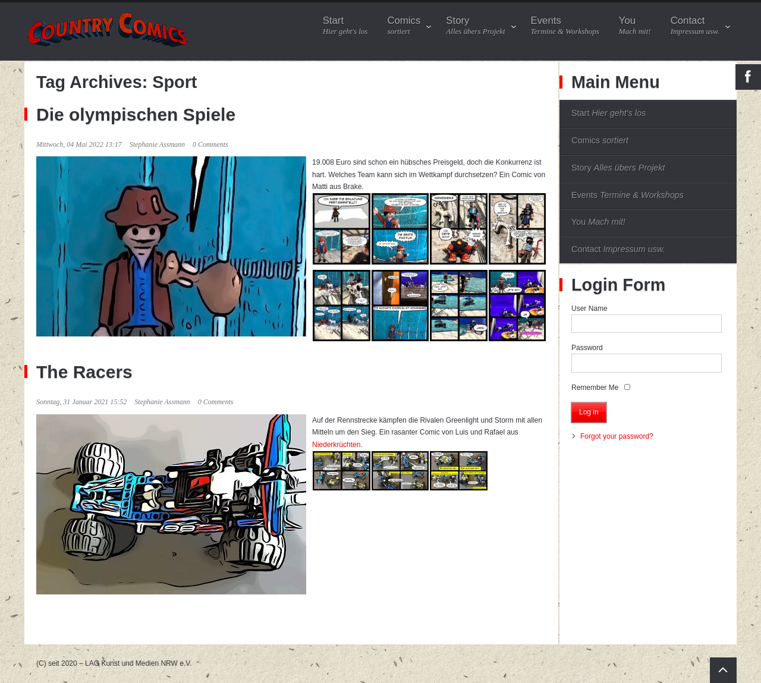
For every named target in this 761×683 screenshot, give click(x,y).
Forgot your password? (616, 436)
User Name (589, 308)
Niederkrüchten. (337, 444)
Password (587, 348)
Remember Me (594, 387)
